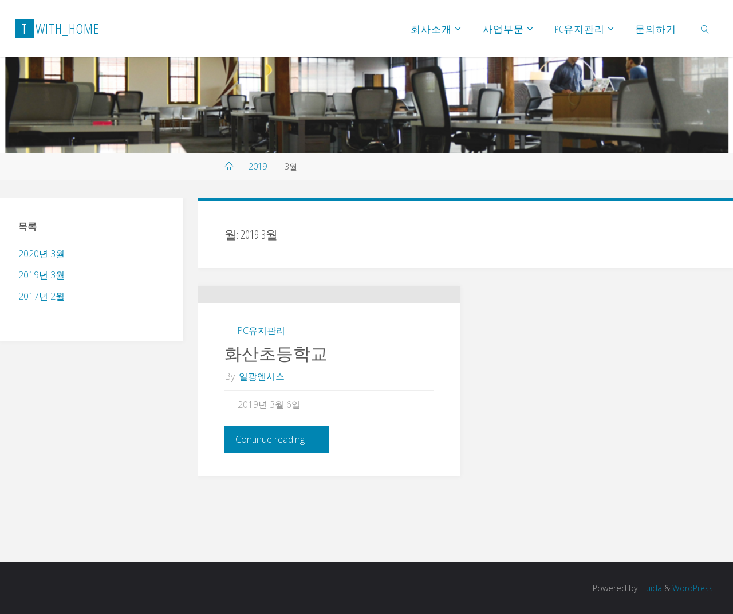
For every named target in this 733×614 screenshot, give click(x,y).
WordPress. (693, 587)
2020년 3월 (41, 253)
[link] (705, 28)
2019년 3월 (41, 275)
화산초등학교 (276, 425)
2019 (258, 166)
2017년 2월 (41, 296)
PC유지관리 (261, 402)
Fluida (648, 587)
